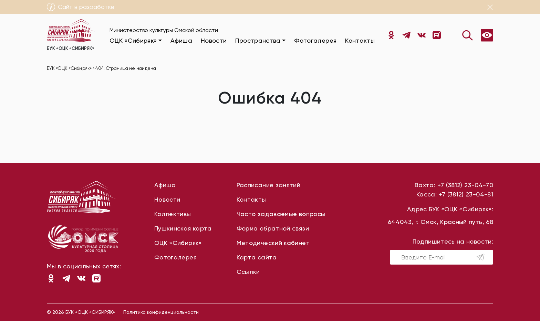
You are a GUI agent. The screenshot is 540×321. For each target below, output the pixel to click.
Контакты (360, 40)
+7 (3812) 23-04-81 (466, 194)
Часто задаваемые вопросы (281, 213)
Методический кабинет (273, 242)
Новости (214, 40)
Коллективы (172, 213)
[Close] (490, 7)
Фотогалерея (315, 40)
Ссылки (248, 271)
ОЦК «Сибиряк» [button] (133, 40)
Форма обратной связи (273, 228)
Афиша (181, 40)
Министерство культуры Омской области (164, 30)
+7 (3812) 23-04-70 (465, 185)
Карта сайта (257, 257)
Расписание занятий (268, 185)
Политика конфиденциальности (161, 312)
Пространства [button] (257, 40)
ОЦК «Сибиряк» (178, 242)
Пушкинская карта (183, 228)
